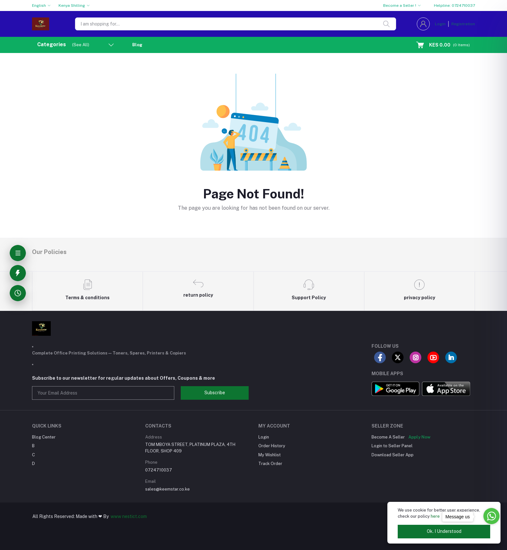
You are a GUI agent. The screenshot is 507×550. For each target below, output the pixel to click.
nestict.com (134, 516)
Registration (463, 24)
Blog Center (44, 437)
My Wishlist (269, 454)
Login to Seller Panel (392, 445)
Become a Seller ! (399, 5)
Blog (137, 44)
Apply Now (419, 437)
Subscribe (214, 392)
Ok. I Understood (444, 531)
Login (440, 24)
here (435, 516)
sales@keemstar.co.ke (167, 489)
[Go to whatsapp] (491, 516)
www (116, 516)
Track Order (270, 463)
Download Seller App (393, 454)
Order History (271, 445)
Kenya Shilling (72, 5)
